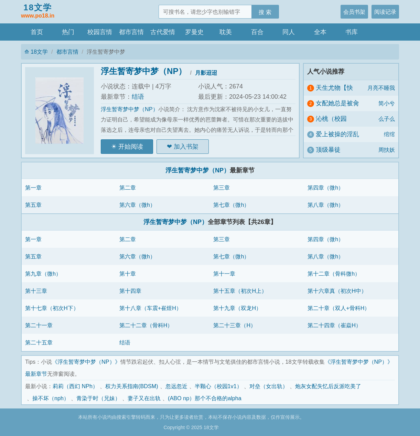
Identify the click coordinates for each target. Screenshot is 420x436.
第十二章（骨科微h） (334, 273)
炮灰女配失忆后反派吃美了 (328, 386)
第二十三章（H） (234, 325)
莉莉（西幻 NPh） (75, 386)
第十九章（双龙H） (237, 308)
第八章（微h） (326, 205)
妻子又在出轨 (144, 398)
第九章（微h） (43, 273)
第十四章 (130, 291)
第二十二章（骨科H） (146, 325)
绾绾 (389, 134)
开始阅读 (130, 146)
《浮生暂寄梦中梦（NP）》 (86, 362)
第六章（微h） (137, 205)
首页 (37, 32)
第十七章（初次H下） (52, 308)
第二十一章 (39, 325)
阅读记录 (385, 12)
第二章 (127, 187)
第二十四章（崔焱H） (334, 325)
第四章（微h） (326, 187)
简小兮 (386, 103)
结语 (138, 96)
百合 (257, 32)
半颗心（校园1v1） (218, 386)
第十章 (127, 273)
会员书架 (354, 12)
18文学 (37, 11)
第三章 (221, 187)
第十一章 (224, 273)
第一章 (33, 187)
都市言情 (131, 32)
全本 (320, 32)
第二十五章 (39, 342)
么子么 (386, 119)
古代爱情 (162, 32)
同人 (288, 32)
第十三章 (36, 291)
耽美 (225, 32)
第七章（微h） (231, 205)
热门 (68, 32)
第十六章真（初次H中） (337, 291)
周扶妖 (386, 150)
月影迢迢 (206, 73)
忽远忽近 (176, 386)
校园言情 (99, 32)
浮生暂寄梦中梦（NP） (143, 71)
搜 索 (265, 12)
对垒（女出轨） (268, 386)
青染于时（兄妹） (98, 398)
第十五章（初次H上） (240, 291)
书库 (351, 32)
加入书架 (186, 146)
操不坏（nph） (50, 398)
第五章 (33, 205)
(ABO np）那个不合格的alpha (204, 398)
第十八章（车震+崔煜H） (150, 308)
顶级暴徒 (328, 149)
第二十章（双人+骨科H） (339, 308)
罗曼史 (194, 32)
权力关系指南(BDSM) (131, 386)
